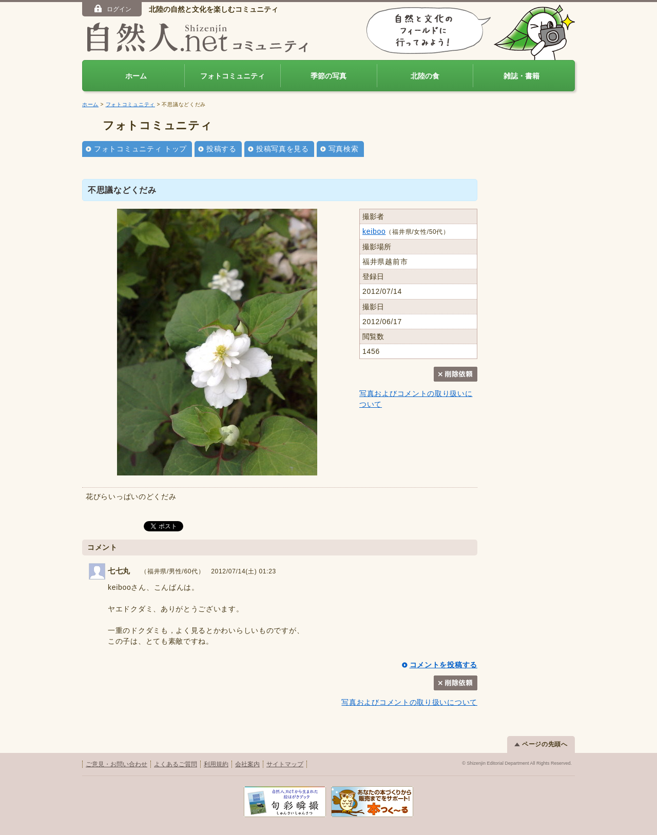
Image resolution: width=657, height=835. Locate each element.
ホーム (136, 76)
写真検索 (343, 149)
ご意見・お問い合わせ (116, 764)
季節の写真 (328, 76)
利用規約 (216, 764)
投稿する (221, 149)
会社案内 (247, 764)
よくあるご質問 (175, 764)
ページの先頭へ (541, 744)
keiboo (373, 231)
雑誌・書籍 (521, 76)
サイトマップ (284, 764)
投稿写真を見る (282, 149)
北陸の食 (425, 76)
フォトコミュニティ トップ (140, 149)
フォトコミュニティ (232, 76)
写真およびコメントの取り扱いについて (409, 702)
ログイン (112, 9)
